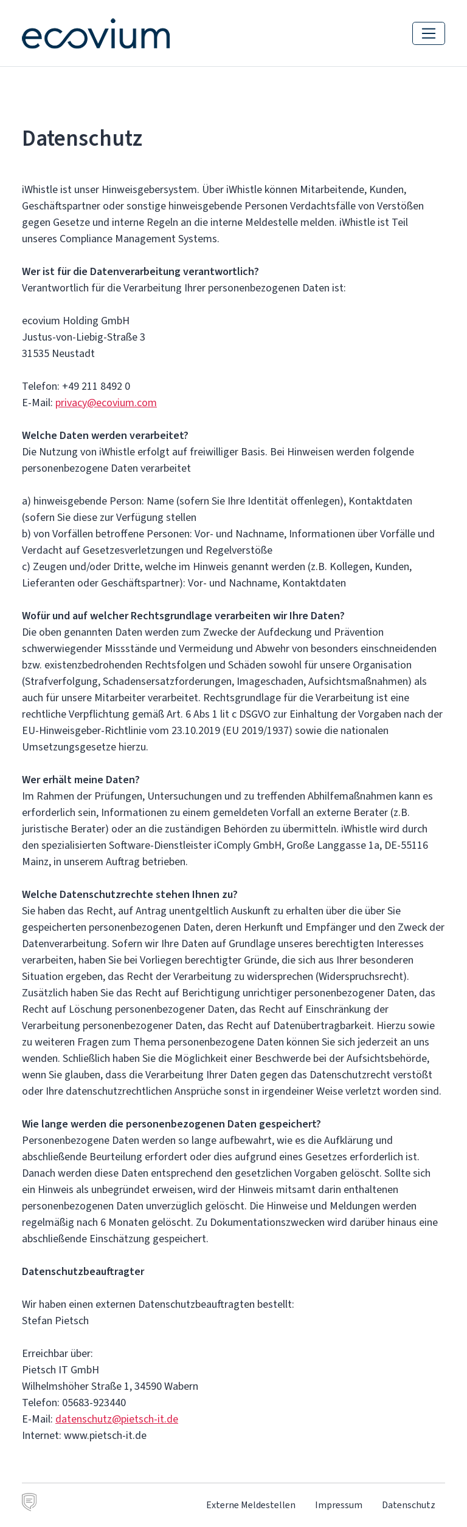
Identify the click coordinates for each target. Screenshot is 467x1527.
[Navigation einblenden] (428, 33)
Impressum (338, 1504)
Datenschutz (408, 1504)
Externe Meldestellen (251, 1504)
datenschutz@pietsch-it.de (116, 1419)
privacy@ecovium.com (106, 402)
